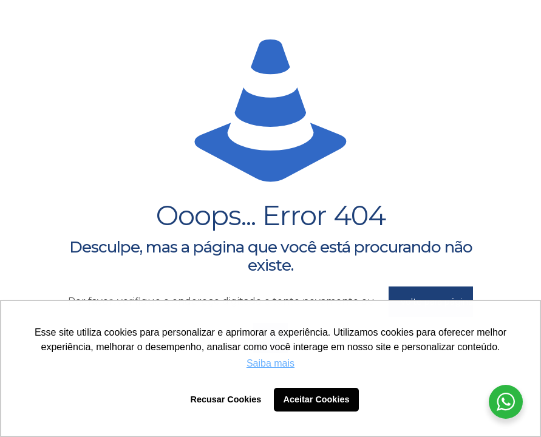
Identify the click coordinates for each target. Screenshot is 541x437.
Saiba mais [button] (270, 363)
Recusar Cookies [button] (226, 399)
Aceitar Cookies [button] (317, 399)
